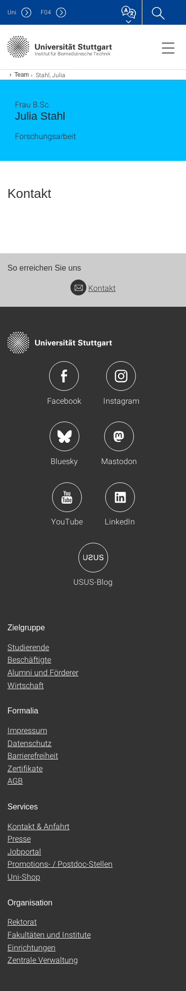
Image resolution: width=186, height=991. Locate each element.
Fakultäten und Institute (49, 934)
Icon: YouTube (67, 497)
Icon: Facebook (64, 376)
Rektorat (22, 921)
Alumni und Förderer (42, 672)
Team (21, 74)
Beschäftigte (29, 659)
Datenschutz (29, 743)
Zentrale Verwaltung (42, 959)
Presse (19, 838)
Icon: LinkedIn (120, 497)
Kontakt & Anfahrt (38, 826)
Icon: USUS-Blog (93, 557)
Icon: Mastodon (119, 436)
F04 (46, 12)
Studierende (28, 647)
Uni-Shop (23, 876)
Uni (11, 12)
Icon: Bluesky (64, 436)
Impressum (27, 730)
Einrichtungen (31, 947)
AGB (15, 780)
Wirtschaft (25, 685)
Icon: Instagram (121, 376)
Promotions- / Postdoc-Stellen (60, 863)
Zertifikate (25, 768)
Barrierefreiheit (32, 755)
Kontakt (93, 288)
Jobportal (24, 851)
